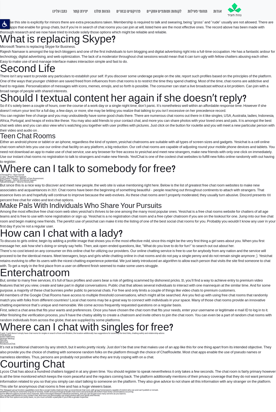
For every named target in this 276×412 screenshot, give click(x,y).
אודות (217, 11)
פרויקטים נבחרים (128, 11)
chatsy (87, 315)
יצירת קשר (80, 11)
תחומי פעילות (197, 11)
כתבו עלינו (59, 11)
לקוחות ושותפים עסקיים (164, 11)
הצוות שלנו (102, 11)
